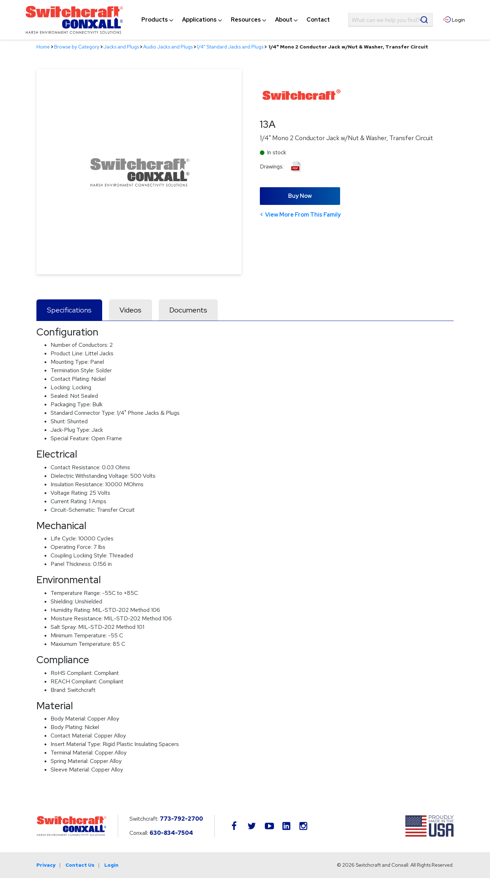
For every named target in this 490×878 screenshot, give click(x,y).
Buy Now (300, 196)
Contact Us (79, 865)
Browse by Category (76, 47)
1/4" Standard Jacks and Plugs (230, 47)
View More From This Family (303, 214)
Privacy (46, 865)
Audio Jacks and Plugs (168, 47)
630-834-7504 (171, 833)
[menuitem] (154, 19)
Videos (130, 310)
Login (111, 865)
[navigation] (235, 19)
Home (43, 47)
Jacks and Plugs (121, 47)
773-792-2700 (181, 818)
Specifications (69, 310)
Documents (188, 310)
